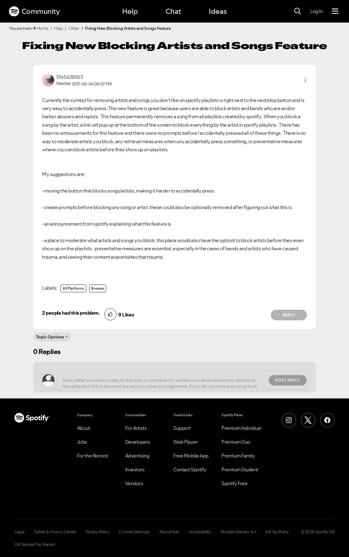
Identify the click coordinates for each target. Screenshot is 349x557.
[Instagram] (289, 420)
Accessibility (200, 531)
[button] (305, 80)
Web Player (185, 442)
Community (34, 11)
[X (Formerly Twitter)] (308, 420)
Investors (135, 469)
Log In (316, 11)
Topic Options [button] (50, 337)
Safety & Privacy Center (55, 531)
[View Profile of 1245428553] (69, 77)
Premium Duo (235, 442)
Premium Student (239, 469)
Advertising (137, 455)
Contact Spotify (189, 469)
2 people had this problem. (71, 312)
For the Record (92, 455)
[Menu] (335, 11)
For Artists (136, 428)
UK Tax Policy (277, 531)
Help (130, 11)
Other (74, 28)
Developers (137, 442)
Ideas (218, 11)
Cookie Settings (134, 531)
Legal (19, 531)
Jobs (82, 442)
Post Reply (287, 380)
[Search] (297, 11)
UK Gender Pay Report (34, 544)
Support (182, 428)
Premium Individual (241, 428)
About (83, 428)
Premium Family (238, 455)
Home (42, 28)
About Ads (169, 531)
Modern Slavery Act (238, 531)
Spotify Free (234, 483)
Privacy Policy (97, 531)
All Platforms (73, 288)
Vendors (134, 483)
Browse (97, 288)
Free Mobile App (190, 455)
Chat (173, 11)
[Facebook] (327, 420)
